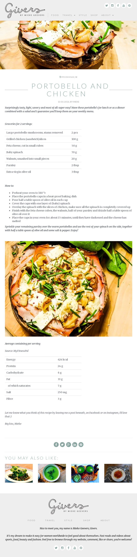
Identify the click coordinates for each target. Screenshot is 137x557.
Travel (69, 15)
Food (55, 15)
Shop (94, 15)
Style (83, 15)
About (107, 15)
